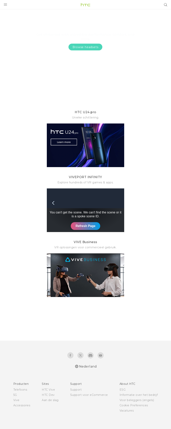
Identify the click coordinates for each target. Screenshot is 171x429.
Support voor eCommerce (89, 395)
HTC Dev (48, 395)
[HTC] (85, 4)
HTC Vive (48, 389)
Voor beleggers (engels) (137, 400)
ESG (123, 389)
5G (15, 395)
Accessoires (21, 405)
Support (76, 389)
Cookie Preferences (134, 405)
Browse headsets (85, 47)
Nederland (88, 366)
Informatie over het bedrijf (139, 395)
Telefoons (20, 389)
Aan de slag (50, 400)
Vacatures (127, 410)
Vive (16, 400)
